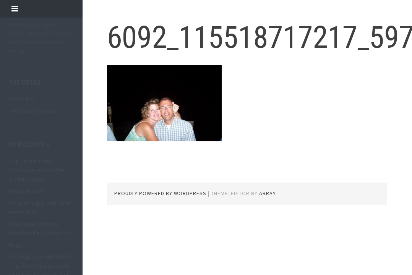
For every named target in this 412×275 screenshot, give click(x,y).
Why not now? (26, 191)
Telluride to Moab (31, 111)
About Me (20, 99)
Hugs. (15, 244)
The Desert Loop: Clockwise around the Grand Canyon (36, 170)
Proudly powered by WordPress (160, 193)
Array (267, 193)
